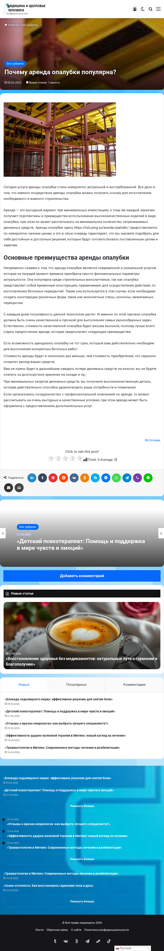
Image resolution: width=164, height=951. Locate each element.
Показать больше (82, 806)
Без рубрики (29, 25)
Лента (39, 930)
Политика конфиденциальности (106, 930)
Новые (23, 685)
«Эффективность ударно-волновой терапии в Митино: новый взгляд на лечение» (65, 735)
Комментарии (134, 685)
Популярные (76, 685)
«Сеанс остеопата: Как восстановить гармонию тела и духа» (48, 885)
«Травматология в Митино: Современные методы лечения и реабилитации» (62, 747)
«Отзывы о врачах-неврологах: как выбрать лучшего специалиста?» (57, 723)
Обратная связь (57, 930)
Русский (123, 948)
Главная (11, 25)
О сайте (76, 930)
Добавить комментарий (82, 576)
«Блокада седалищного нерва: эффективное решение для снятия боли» (59, 699)
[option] (82, 533)
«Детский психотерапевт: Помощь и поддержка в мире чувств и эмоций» (81, 544)
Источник (152, 440)
